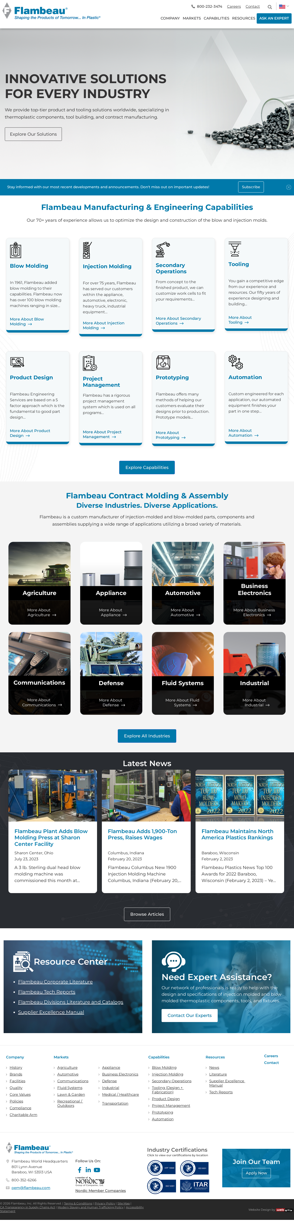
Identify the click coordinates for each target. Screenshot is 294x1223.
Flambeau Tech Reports (46, 992)
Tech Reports (221, 1092)
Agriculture (39, 592)
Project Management (171, 1105)
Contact (253, 6)
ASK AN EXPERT (274, 18)
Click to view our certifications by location (177, 1155)
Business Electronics (254, 589)
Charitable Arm (23, 1115)
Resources (215, 1057)
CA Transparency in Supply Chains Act (27, 1207)
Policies (16, 1101)
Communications (39, 682)
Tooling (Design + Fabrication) (168, 1090)
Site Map (124, 1203)
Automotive (183, 592)
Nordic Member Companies (100, 1190)
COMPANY (170, 18)
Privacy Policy (105, 1203)
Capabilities (159, 1057)
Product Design (166, 1099)
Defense (111, 683)
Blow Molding (164, 1067)
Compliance (20, 1108)
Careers (234, 6)
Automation (163, 1119)
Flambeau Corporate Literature (55, 982)
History (16, 1067)
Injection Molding (167, 1074)
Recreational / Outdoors (70, 1103)
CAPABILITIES (216, 18)
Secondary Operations (171, 1081)
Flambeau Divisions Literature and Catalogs (70, 1002)
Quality (16, 1088)
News (214, 1067)
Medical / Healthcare (120, 1094)
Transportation (115, 1103)
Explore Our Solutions (33, 134)
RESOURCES (243, 18)
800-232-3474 (209, 6)
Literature (218, 1074)
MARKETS (192, 18)
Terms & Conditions (78, 1203)
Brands (16, 1074)
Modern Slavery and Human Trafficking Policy (91, 1207)
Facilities (17, 1081)
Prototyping (162, 1112)
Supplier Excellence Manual (51, 1012)
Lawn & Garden (71, 1094)
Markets (61, 1057)
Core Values (20, 1094)
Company (15, 1057)
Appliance (111, 592)
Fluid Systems (183, 683)
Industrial (254, 683)
